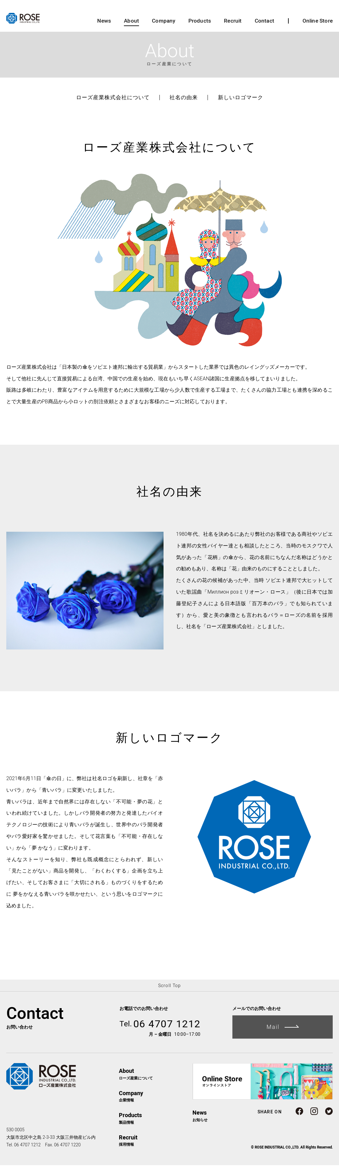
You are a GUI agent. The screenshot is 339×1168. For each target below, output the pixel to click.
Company (163, 23)
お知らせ (200, 1118)
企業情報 (155, 1099)
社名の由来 (184, 100)
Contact (264, 23)
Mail (283, 1029)
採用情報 (155, 1143)
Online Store (318, 23)
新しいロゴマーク (240, 100)
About (131, 23)
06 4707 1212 (160, 1026)
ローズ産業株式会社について (113, 100)
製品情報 (155, 1120)
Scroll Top (169, 988)
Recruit (233, 23)
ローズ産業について (155, 1076)
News (104, 23)
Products (199, 23)
